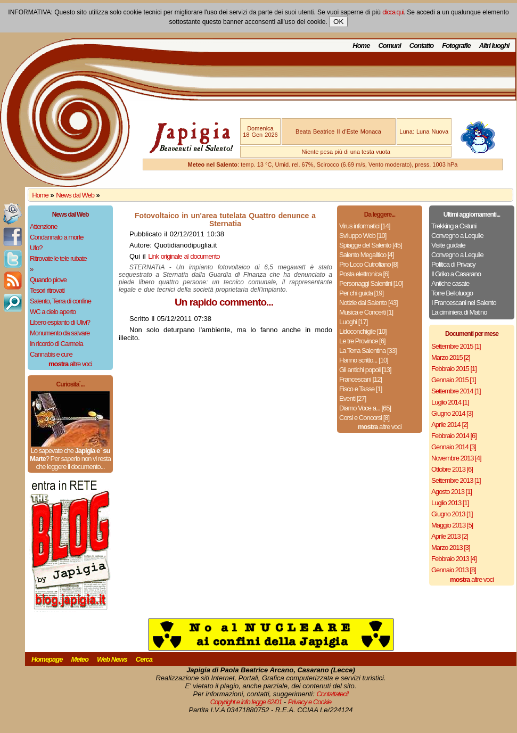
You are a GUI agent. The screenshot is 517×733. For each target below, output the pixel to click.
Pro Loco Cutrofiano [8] (368, 264)
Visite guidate (448, 245)
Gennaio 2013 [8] (453, 570)
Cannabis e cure (51, 354)
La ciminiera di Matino (459, 312)
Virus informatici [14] (364, 226)
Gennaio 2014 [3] (453, 447)
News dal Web (75, 195)
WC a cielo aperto (53, 312)
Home (361, 46)
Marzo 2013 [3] (450, 547)
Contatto (421, 46)
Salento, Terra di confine (60, 301)
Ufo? (36, 248)
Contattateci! (332, 694)
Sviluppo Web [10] (362, 236)
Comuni (389, 46)
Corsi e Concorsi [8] (364, 418)
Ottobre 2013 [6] (452, 469)
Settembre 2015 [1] (456, 346)
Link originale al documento (183, 256)
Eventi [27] (352, 398)
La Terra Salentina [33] (368, 351)
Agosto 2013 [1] (451, 492)
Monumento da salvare (59, 333)
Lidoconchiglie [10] (363, 331)
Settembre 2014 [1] (456, 391)
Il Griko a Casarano (456, 274)
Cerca (144, 659)
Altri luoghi (494, 46)
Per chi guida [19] (361, 293)
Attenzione (43, 226)
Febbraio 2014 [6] (454, 436)
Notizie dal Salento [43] (368, 303)
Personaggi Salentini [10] (371, 283)
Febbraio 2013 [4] (454, 559)
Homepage (46, 659)
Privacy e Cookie (310, 702)
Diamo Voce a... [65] (365, 408)
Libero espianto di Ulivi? (60, 322)
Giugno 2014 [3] (452, 413)
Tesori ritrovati (47, 290)
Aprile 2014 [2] (449, 425)
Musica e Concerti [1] (366, 312)
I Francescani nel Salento (463, 303)
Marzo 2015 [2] (450, 357)
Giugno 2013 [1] (452, 514)
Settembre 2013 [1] (456, 480)
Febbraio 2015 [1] (454, 369)
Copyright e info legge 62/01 (246, 702)
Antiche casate (450, 283)
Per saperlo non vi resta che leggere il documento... (73, 463)
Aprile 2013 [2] (449, 536)
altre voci (70, 364)
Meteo (79, 659)
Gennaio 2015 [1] (453, 380)
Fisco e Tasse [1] (360, 389)
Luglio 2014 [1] (450, 402)
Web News (112, 659)
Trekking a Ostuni (453, 226)
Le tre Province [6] (362, 341)
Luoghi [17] (353, 322)
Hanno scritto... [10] (363, 360)
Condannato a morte (57, 237)
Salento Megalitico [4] (366, 255)
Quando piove (48, 280)
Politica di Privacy (453, 264)
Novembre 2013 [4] (456, 458)
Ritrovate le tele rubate (58, 258)
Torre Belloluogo (452, 293)
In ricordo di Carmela (56, 344)
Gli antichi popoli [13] (365, 370)
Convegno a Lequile (457, 236)
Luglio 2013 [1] (450, 503)
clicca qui (392, 12)
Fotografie (456, 46)
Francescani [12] (360, 379)
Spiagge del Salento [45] (370, 245)
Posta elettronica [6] (364, 274)
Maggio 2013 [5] (452, 525)
